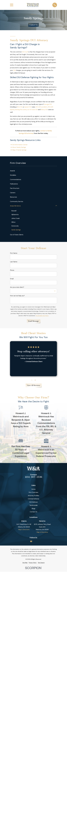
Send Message (33, 321)
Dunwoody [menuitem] (15, 226)
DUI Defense (33, 502)
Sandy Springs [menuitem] (16, 230)
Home (33, 489)
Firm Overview (33, 492)
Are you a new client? (17, 287)
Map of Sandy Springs (19, 150)
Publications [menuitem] (14, 184)
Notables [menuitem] (13, 175)
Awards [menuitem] (12, 171)
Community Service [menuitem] (16, 201)
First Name (13, 253)
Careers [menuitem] (12, 193)
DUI (14, 70)
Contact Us (33, 25)
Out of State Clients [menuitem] (16, 235)
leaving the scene (21, 109)
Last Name (13, 262)
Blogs (33, 509)
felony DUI (44, 109)
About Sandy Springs (19, 147)
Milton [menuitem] (14, 222)
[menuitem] (25, 563)
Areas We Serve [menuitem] (15, 206)
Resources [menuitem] (13, 197)
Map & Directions (24, 530)
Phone (12, 270)
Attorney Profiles (33, 496)
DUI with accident (41, 107)
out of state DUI (32, 109)
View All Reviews (33, 385)
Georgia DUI (48, 104)
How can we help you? (17, 296)
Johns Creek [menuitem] (16, 218)
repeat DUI (27, 107)
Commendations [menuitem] (15, 179)
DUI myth (25, 52)
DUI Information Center (20, 145)
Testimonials (33, 505)
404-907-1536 (33, 477)
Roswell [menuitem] (14, 211)
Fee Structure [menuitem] (14, 188)
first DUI (20, 107)
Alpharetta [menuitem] (15, 215)
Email (12, 279)
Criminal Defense (33, 499)
